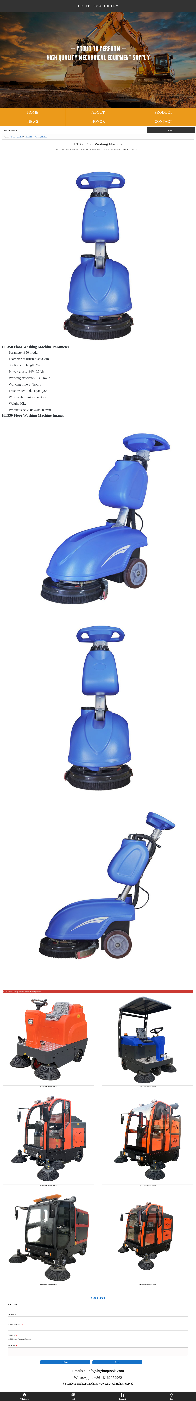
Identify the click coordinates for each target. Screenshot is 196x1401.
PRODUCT (163, 112)
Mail (73, 1396)
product (20, 137)
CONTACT (163, 121)
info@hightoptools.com (105, 1371)
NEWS (32, 121)
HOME (32, 112)
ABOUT (98, 112)
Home (13, 137)
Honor (98, 121)
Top (171, 1396)
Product (122, 1396)
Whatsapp (24, 1396)
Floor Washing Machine (107, 149)
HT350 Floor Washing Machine (36, 137)
